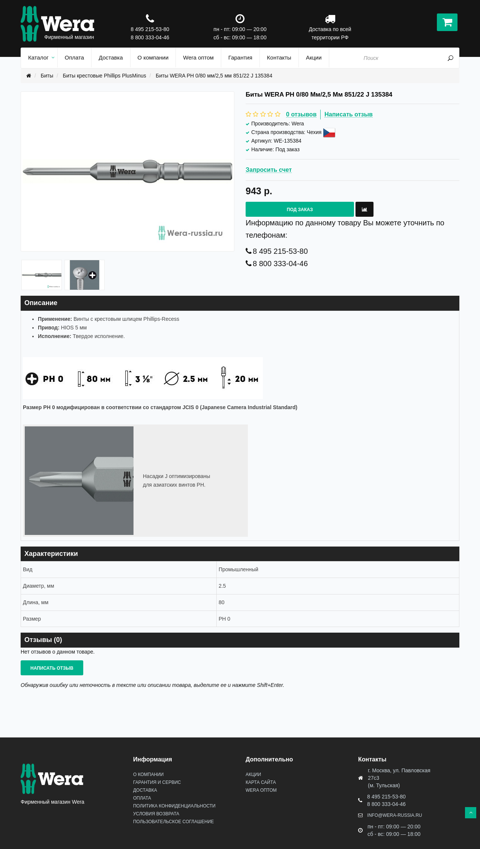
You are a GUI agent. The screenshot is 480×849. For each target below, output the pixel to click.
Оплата (142, 798)
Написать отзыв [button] (52, 668)
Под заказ (300, 209)
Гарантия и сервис (157, 782)
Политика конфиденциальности (174, 806)
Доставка (145, 790)
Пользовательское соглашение (173, 821)
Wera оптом (261, 790)
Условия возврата (156, 813)
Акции (253, 774)
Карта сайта (261, 782)
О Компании (148, 774)
